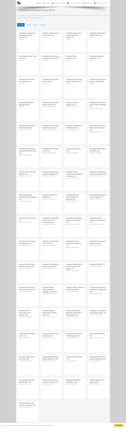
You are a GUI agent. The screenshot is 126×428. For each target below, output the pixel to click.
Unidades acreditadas (58, 3)
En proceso (42, 25)
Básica (35, 25)
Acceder (46, 3)
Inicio (39, 3)
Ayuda (105, 3)
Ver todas (20, 25)
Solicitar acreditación (74, 3)
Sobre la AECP (87, 3)
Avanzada (28, 25)
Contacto (97, 3)
